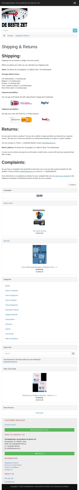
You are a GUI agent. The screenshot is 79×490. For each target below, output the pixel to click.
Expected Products (12, 310)
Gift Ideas (8, 324)
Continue (72, 185)
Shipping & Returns (11, 463)
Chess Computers (11, 291)
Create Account (10, 425)
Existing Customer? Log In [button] (39, 430)
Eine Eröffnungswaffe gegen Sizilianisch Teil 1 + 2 (39, 267)
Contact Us (8, 470)
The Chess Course (39, 231)
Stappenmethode (11, 315)
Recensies (39, 413)
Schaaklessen (10, 482)
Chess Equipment (11, 295)
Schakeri (65, 486)
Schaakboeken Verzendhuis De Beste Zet (21, 3)
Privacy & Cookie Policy (13, 465)
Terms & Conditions (11, 467)
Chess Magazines (11, 305)
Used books (9, 334)
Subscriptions (10, 319)
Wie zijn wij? (9, 478)
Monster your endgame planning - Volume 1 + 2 (39, 395)
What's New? (8, 203)
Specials (7, 241)
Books (7, 286)
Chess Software (11, 300)
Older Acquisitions (11, 339)
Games (7, 329)
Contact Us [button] (39, 453)
